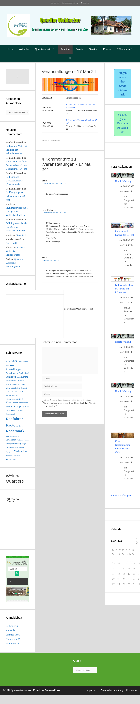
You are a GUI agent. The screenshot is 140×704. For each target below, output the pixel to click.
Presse (107, 49)
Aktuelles (24, 49)
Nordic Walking (123, 181)
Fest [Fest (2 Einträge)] (14, 381)
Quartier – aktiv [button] (46, 49)
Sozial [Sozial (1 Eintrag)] (16, 447)
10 (134, 568)
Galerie (79, 49)
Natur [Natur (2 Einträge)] (8, 407)
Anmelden (11, 630)
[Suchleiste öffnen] (70, 58)
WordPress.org (13, 643)
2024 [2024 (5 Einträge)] (8, 361)
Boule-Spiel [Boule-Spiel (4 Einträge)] (24, 373)
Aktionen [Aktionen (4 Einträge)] (10, 365)
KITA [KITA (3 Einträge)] (20, 399)
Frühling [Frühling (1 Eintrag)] (8, 384)
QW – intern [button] (126, 49)
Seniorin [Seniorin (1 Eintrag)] (26, 440)
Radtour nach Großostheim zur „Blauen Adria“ (14, 181)
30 (129, 584)
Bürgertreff (20, 235)
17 (134, 574)
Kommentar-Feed (14, 639)
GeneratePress (52, 690)
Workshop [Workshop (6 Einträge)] (10, 459)
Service (93, 49)
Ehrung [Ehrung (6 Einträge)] (24, 376)
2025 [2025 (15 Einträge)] (14, 361)
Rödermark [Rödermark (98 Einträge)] (15, 431)
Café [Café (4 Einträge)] (19, 377)
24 (134, 579)
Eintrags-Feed (13, 634)
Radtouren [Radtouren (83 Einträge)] (14, 425)
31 (134, 584)
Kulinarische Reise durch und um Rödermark (124, 289)
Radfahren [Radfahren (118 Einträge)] (14, 419)
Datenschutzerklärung (70, 3)
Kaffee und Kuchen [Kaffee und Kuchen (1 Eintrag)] (12, 395)
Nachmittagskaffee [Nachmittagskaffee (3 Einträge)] (20, 403)
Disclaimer (85, 3)
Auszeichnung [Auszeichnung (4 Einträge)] (12, 373)
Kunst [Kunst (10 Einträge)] (9, 402)
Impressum (55, 3)
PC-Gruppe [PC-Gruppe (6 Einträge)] (16, 406)
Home (10, 49)
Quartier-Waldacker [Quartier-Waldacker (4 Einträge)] (14, 410)
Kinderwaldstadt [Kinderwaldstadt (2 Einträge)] (12, 399)
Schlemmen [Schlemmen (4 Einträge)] (11, 440)
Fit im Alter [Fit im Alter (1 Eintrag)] (20, 380)
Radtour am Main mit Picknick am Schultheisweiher (16, 150)
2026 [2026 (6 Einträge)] (19, 361)
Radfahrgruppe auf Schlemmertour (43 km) (15, 196)
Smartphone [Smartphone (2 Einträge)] (10, 444)
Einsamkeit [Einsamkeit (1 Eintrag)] (9, 380)
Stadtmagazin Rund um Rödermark (122, 123)
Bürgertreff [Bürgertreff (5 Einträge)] (11, 377)
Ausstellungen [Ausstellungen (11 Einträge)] (13, 369)
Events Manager (55, 140)
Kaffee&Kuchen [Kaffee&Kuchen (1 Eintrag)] (23, 392)
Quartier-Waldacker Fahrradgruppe (15, 251)
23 (129, 579)
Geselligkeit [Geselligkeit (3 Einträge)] (15, 388)
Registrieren (12, 626)
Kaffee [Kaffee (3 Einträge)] (14, 392)
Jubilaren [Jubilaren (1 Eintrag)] (8, 392)
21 (118, 579)
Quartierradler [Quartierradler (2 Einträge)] (11, 414)
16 (129, 574)
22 (124, 579)
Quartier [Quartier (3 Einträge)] (25, 407)
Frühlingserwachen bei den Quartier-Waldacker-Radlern (17, 211)
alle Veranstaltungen (121, 495)
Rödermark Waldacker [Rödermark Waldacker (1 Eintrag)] (13, 436)
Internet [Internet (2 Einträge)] (24, 388)
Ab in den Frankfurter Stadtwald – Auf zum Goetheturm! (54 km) (16, 165)
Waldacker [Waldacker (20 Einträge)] (20, 451)
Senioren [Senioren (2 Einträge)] (20, 440)
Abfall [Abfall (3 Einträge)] (25, 362)
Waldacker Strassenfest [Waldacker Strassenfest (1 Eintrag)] (13, 455)
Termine (65, 49)
